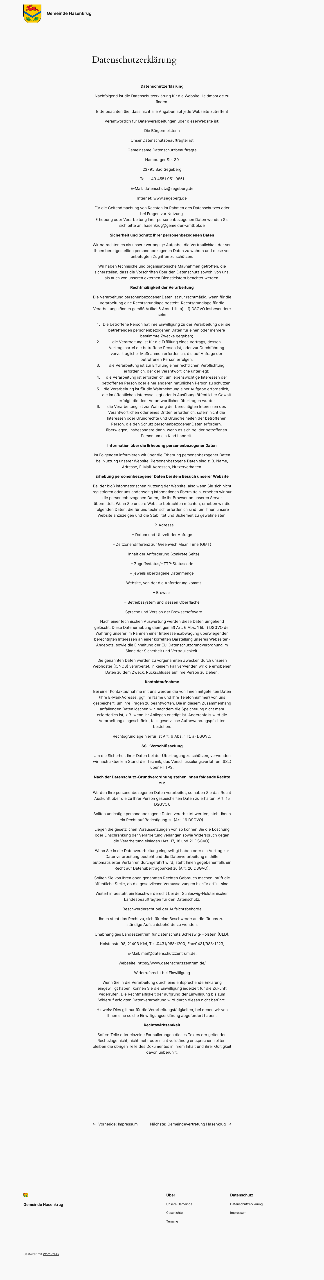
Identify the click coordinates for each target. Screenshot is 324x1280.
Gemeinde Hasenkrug (69, 13)
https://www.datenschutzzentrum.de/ (172, 963)
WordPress (51, 1254)
